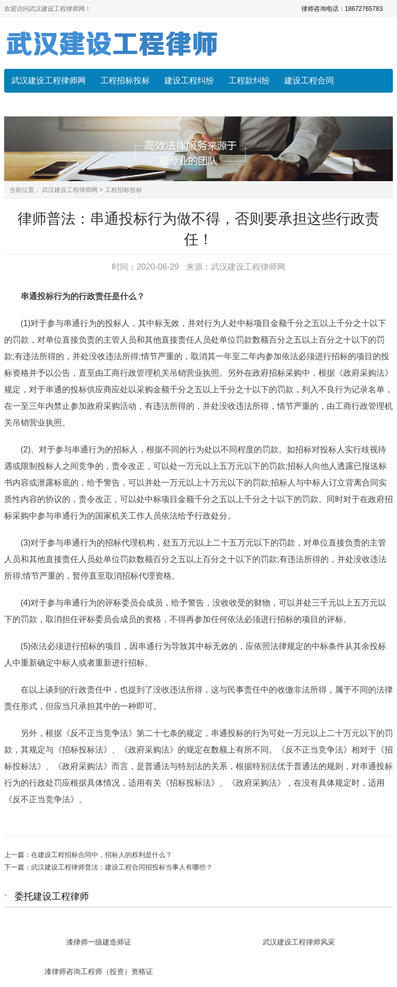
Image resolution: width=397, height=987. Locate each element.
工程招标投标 (125, 80)
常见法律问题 (36, 104)
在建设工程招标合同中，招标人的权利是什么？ (101, 855)
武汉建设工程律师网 (48, 80)
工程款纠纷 (249, 80)
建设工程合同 (309, 80)
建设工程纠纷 (189, 80)
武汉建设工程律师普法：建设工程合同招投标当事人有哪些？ (121, 867)
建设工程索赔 (100, 104)
